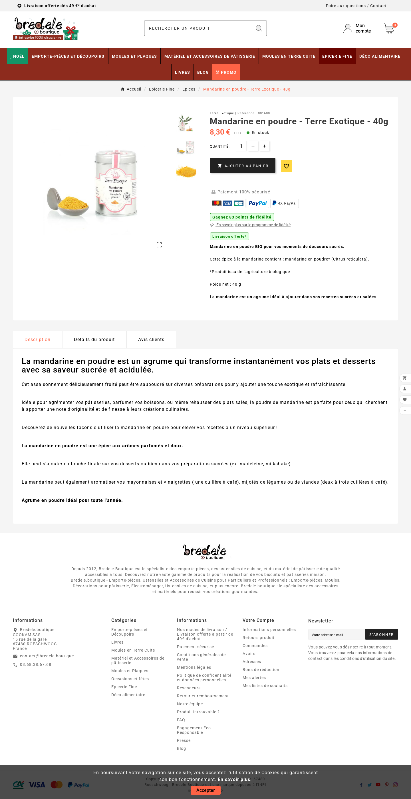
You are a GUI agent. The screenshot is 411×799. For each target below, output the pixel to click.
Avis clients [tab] (151, 339)
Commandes (255, 645)
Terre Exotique (222, 113)
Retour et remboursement (203, 696)
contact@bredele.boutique (47, 656)
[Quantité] (241, 146)
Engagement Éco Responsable (194, 730)
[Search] (259, 28)
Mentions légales (194, 667)
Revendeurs (189, 688)
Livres (117, 642)
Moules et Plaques (129, 670)
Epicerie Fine (124, 686)
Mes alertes (254, 677)
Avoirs (249, 653)
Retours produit (259, 637)
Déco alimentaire (128, 694)
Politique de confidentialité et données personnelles (204, 677)
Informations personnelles (269, 629)
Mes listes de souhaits (265, 685)
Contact (378, 5)
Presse (184, 740)
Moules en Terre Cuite (133, 650)
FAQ (181, 720)
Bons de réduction (261, 669)
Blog (181, 748)
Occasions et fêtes (130, 678)
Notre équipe (190, 704)
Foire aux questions (346, 5)
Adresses (252, 661)
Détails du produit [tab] (94, 339)
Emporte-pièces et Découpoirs (129, 631)
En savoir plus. (235, 779)
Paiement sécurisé (195, 646)
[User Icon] (360, 28)
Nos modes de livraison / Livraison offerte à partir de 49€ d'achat (205, 634)
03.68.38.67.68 (35, 664)
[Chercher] (197, 28)
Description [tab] (38, 339)
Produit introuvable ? (198, 712)
